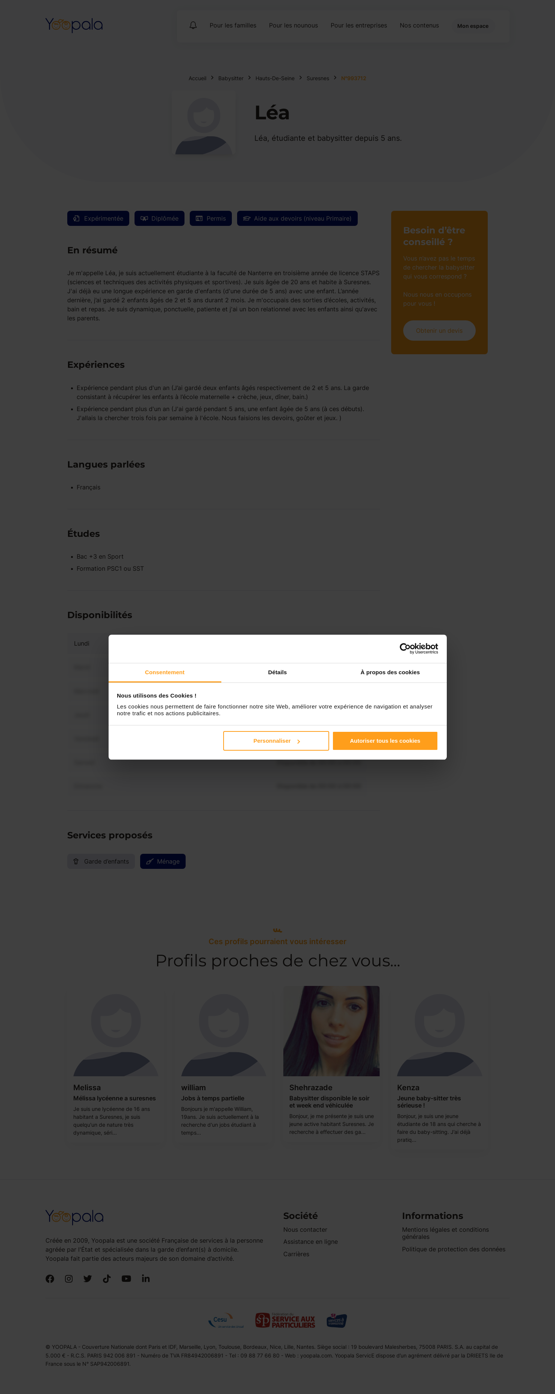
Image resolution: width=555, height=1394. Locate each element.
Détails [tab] (277, 672)
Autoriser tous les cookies (385, 740)
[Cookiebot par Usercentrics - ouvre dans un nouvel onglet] (405, 648)
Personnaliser (276, 740)
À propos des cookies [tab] (390, 672)
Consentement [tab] (164, 672)
